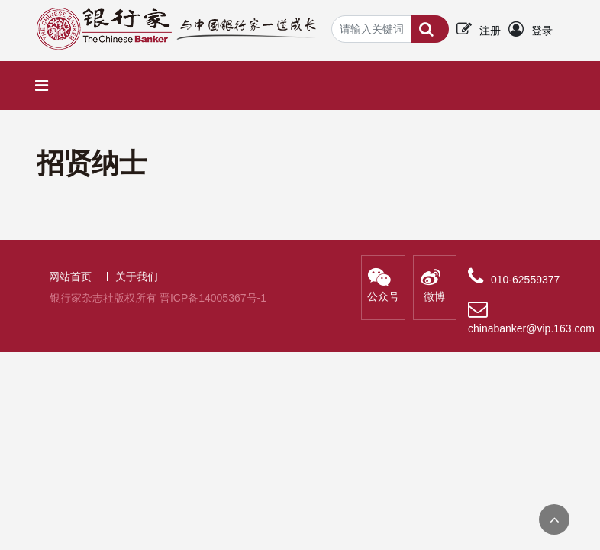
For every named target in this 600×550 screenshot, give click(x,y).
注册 (490, 30)
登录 (542, 30)
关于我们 (136, 276)
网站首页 (70, 276)
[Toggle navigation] (45, 85)
